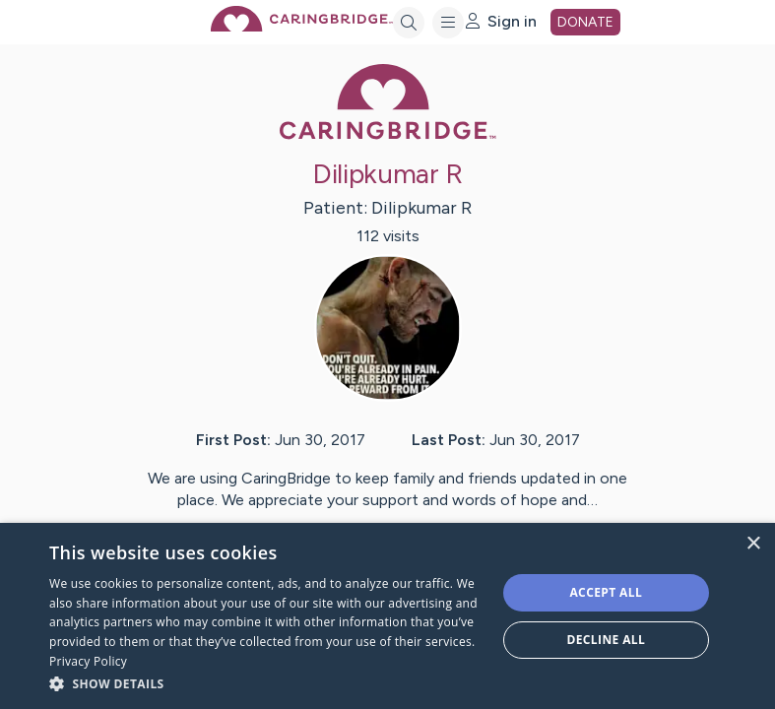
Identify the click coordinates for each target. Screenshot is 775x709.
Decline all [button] (605, 639)
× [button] (752, 544)
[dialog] (387, 616)
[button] (266, 683)
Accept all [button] (605, 592)
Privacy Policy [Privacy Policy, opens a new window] (88, 661)
